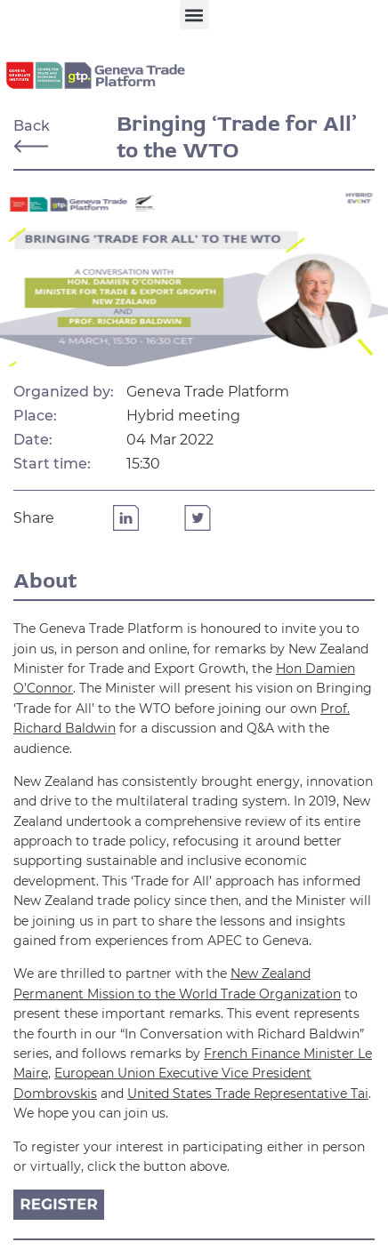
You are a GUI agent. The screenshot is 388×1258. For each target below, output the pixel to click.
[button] (194, 14)
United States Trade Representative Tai (247, 1094)
